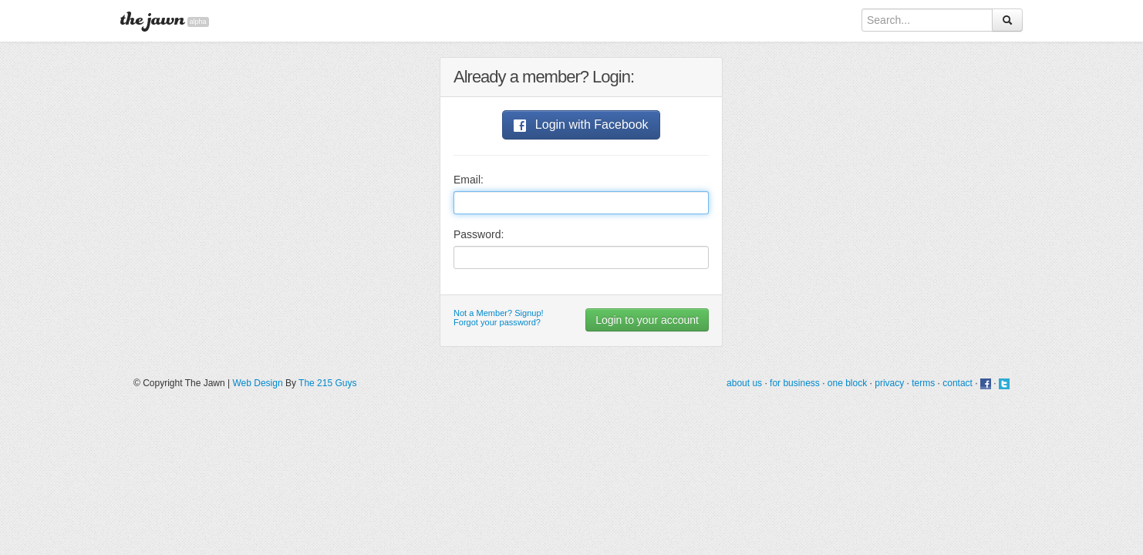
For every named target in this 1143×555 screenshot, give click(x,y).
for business (795, 383)
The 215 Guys (327, 383)
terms (923, 383)
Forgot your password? (497, 322)
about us (744, 383)
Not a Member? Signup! (498, 313)
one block (847, 383)
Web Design (257, 383)
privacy (889, 383)
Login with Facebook (581, 125)
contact (957, 383)
